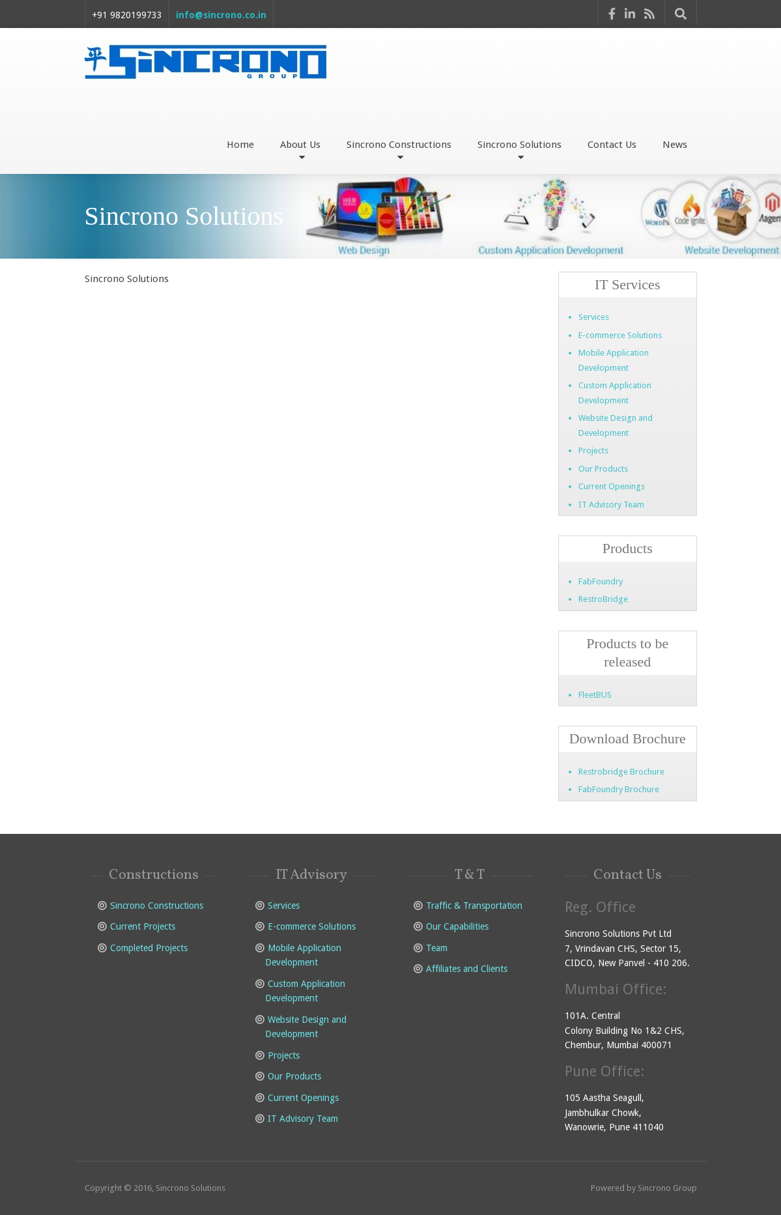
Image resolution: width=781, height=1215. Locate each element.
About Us (300, 150)
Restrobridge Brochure (621, 772)
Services (593, 317)
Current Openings (611, 486)
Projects (593, 450)
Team (436, 948)
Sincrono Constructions (399, 150)
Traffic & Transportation (474, 905)
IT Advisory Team (611, 504)
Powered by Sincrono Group (644, 1188)
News (674, 144)
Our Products (603, 469)
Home (240, 144)
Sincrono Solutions (519, 150)
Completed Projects (149, 948)
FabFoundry (600, 581)
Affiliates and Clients (466, 969)
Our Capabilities (457, 926)
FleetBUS (595, 695)
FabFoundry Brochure (618, 789)
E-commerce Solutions (620, 335)
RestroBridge (603, 599)
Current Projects (142, 926)
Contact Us (612, 144)
